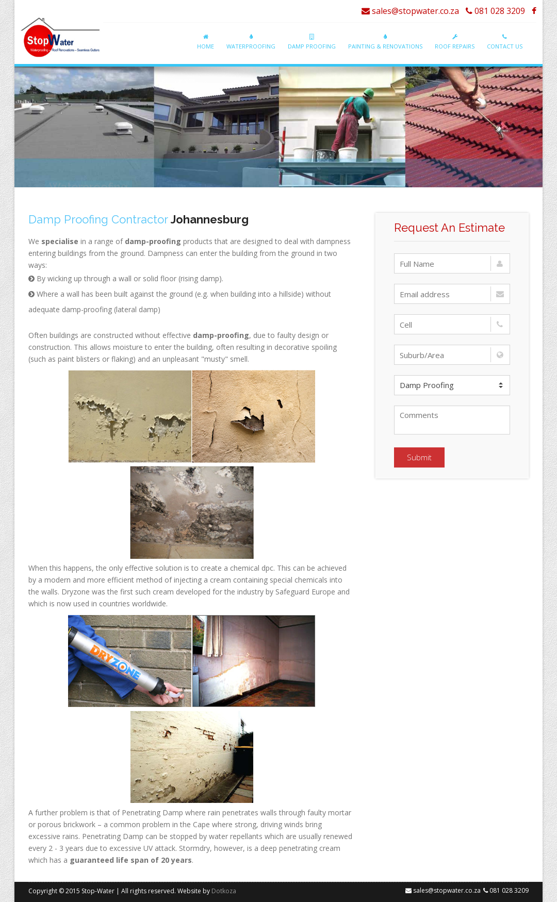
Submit (419, 457)
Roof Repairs (454, 42)
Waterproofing (250, 42)
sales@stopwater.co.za (410, 11)
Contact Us (504, 42)
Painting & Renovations (385, 42)
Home (205, 42)
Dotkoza (223, 891)
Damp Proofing (312, 42)
